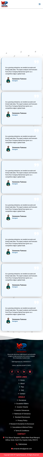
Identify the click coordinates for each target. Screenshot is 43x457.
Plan (21, 387)
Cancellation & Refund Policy (22, 427)
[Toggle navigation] (39, 4)
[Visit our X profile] (18, 371)
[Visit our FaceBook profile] (12, 371)
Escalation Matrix (21, 404)
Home (21, 380)
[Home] (4, 4)
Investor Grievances (21, 410)
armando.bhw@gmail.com (21, 449)
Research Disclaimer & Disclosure (21, 424)
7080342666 (21, 444)
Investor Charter (21, 407)
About (21, 383)
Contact (21, 394)
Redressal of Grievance (21, 414)
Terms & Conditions (21, 431)
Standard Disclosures (21, 417)
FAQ (21, 390)
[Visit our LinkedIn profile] (24, 371)
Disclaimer (21, 400)
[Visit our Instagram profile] (29, 371)
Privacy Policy (21, 420)
